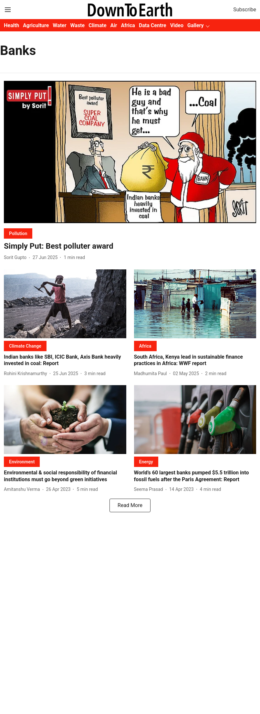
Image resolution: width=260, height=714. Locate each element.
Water (59, 25)
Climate (97, 25)
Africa (128, 25)
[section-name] (18, 233)
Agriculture (36, 25)
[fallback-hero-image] (130, 152)
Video (176, 25)
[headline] (130, 246)
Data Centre (152, 25)
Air (113, 25)
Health (11, 25)
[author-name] (16, 257)
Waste (77, 25)
